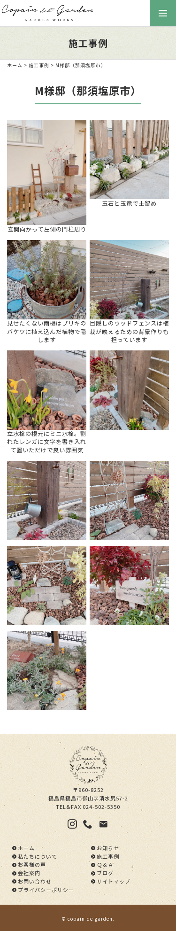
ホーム (15, 65)
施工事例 (39, 65)
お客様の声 (32, 864)
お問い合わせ (35, 881)
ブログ (105, 873)
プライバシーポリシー (46, 889)
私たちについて (37, 856)
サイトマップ (113, 881)
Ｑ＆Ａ (105, 864)
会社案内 (29, 873)
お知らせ (108, 848)
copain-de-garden (90, 918)
